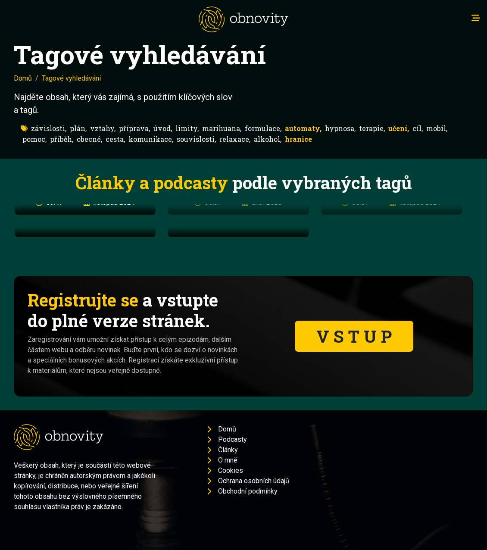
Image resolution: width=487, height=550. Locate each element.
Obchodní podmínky (248, 491)
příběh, (61, 139)
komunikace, (150, 139)
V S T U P (354, 336)
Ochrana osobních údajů (253, 481)
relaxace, (234, 139)
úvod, (162, 128)
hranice (298, 139)
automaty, (303, 128)
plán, (78, 128)
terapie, (372, 128)
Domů (23, 78)
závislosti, (48, 128)
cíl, (417, 128)
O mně (227, 460)
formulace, (263, 128)
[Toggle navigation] (476, 18)
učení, (398, 128)
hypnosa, (340, 128)
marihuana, (221, 128)
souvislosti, (196, 139)
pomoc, (34, 139)
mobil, (436, 128)
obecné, (89, 139)
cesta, (115, 139)
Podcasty (232, 439)
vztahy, (103, 128)
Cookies (230, 470)
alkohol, (267, 139)
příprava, (134, 128)
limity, (187, 128)
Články (228, 450)
